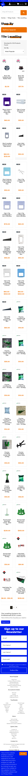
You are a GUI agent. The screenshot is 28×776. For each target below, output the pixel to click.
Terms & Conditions (21, 664)
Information (14, 733)
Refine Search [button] (9, 30)
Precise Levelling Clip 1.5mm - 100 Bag (21, 319)
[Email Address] (14, 638)
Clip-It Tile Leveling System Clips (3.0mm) (21, 283)
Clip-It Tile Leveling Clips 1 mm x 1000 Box (7, 215)
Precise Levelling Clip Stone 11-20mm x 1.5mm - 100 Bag (7, 421)
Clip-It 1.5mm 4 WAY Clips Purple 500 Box (7, 112)
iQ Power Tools (7, 704)
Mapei (7, 710)
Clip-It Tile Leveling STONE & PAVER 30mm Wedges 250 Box (7, 250)
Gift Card (14, 692)
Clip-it (21, 707)
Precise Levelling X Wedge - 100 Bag (21, 488)
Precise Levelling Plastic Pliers (21, 454)
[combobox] (11, 12)
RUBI (7, 703)
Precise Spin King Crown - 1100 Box (21, 521)
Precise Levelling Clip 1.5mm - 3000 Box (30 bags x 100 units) (21, 590)
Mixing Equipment (14, 682)
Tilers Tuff (21, 708)
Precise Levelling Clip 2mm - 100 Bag (7, 386)
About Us (14, 738)
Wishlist (14, 694)
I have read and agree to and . (14, 665)
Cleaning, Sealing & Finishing (14, 685)
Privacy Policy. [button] (8, 774)
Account (12, 4)
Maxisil (21, 710)
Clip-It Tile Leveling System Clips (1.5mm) (7, 283)
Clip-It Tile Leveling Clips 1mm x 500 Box (21, 215)
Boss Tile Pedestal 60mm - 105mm (21, 78)
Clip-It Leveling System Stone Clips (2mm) (7, 145)
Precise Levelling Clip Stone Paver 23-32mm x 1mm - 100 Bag (21, 421)
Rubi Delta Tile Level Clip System (7, 589)
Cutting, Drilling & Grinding (14, 681)
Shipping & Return (14, 697)
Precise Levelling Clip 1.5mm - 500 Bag (7, 353)
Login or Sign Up (14, 695)
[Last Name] (14, 652)
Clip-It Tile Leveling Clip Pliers (21, 181)
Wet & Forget (21, 703)
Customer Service (14, 730)
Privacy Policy (15, 666)
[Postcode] (14, 659)
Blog (14, 736)
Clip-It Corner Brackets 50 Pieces (21, 111)
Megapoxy (21, 711)
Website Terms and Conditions (14, 723)
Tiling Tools (14, 679)
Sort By (6, 48)
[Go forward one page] (16, 607)
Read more (5, 622)
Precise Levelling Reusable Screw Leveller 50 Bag (7, 489)
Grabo (20, 704)
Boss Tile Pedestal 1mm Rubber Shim (7, 77)
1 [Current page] (11, 607)
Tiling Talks (14, 735)
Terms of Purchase (14, 720)
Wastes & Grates (14, 686)
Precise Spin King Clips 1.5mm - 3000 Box (7, 522)
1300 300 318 (15, 747)
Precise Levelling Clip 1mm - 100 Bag (21, 352)
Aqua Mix (7, 707)
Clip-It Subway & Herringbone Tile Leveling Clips (7, 182)
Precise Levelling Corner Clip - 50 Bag (7, 454)
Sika (7, 711)
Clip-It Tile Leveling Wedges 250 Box (7, 319)
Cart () (20, 4)
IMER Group (7, 706)
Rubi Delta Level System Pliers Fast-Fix (21, 555)
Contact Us (14, 729)
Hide (21, 706)
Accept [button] (23, 753)
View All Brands (21, 713)
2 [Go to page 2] (13, 607)
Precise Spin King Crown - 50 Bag (7, 555)
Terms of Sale (14, 719)
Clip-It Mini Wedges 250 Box (21, 145)
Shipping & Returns (14, 732)
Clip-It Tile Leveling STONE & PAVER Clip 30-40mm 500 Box (21, 250)
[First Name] (14, 645)
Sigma (7, 708)
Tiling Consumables (14, 683)
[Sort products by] (14, 51)
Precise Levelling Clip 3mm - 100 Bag (21, 386)
